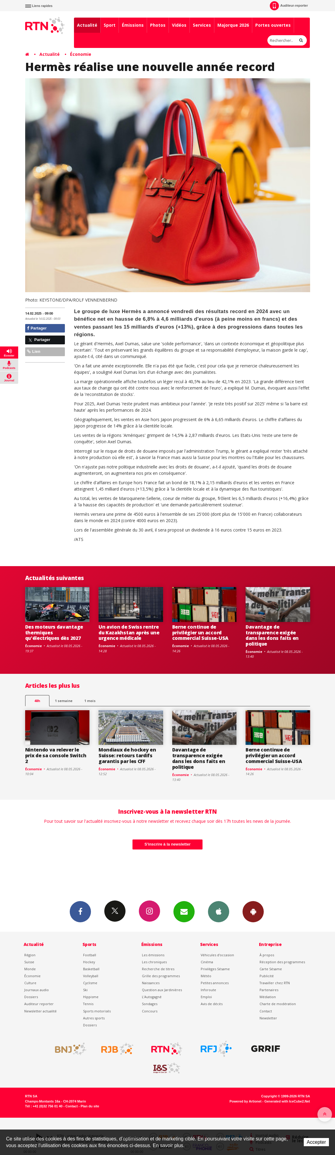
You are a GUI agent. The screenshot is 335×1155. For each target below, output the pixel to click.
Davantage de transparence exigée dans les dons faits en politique (272, 635)
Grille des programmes (161, 976)
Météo (206, 976)
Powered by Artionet (245, 1101)
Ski (85, 990)
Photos (158, 25)
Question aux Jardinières (162, 990)
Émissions (133, 25)
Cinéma (207, 962)
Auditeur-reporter (289, 5)
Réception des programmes (282, 962)
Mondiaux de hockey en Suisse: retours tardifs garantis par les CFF (127, 755)
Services (202, 25)
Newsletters (184, 911)
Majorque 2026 (233, 25)
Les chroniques (154, 962)
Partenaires (269, 990)
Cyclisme (90, 983)
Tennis (88, 1004)
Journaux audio (36, 990)
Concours (149, 1011)
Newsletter (268, 1018)
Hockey (89, 962)
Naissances (150, 983)
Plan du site (90, 1106)
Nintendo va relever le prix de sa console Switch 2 (55, 755)
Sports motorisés (97, 1011)
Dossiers (31, 997)
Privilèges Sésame (215, 969)
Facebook (80, 911)
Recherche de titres (158, 969)
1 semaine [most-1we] (63, 700)
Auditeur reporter (39, 1004)
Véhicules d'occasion (217, 955)
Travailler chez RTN (275, 983)
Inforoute (208, 990)
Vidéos (179, 25)
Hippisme (91, 997)
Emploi (206, 997)
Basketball (91, 969)
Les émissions (153, 955)
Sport (110, 25)
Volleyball (90, 976)
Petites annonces (215, 983)
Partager (37, 328)
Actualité (87, 25)
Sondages (149, 1004)
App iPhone (218, 911)
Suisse (29, 962)
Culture (30, 983)
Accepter (316, 1142)
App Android (253, 911)
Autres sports (94, 1018)
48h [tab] (37, 700)
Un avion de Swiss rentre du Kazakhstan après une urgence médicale (129, 632)
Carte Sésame (271, 969)
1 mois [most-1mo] (89, 700)
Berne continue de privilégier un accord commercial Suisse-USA (200, 632)
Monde (30, 969)
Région (29, 955)
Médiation (268, 997)
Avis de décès (212, 1004)
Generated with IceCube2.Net (287, 1101)
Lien (33, 351)
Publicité (267, 976)
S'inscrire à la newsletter (168, 844)
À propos (267, 955)
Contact (266, 1011)
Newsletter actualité (40, 1011)
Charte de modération (278, 1004)
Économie (80, 54)
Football (89, 955)
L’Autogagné (152, 997)
